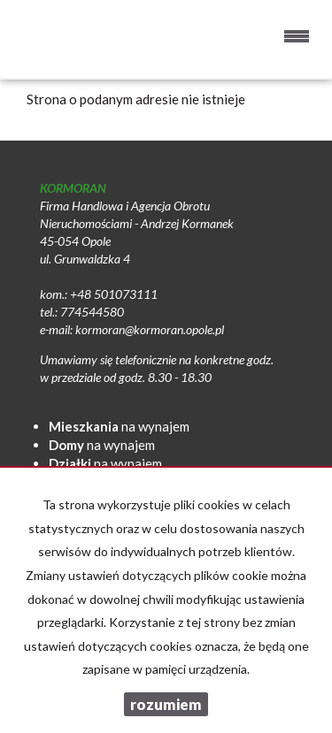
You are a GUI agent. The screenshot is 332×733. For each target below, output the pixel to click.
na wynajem (119, 426)
